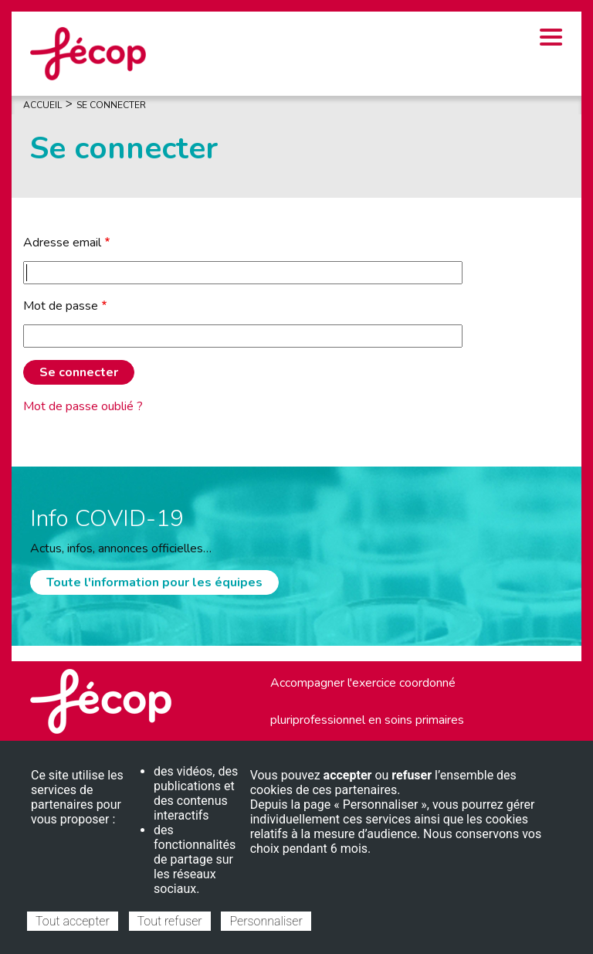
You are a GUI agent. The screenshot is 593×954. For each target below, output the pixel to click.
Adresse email (62, 242)
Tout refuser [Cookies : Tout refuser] (169, 921)
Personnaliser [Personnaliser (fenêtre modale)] (265, 921)
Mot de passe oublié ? (83, 406)
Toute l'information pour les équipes (154, 582)
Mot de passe (60, 305)
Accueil (42, 105)
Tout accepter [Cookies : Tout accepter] (73, 921)
